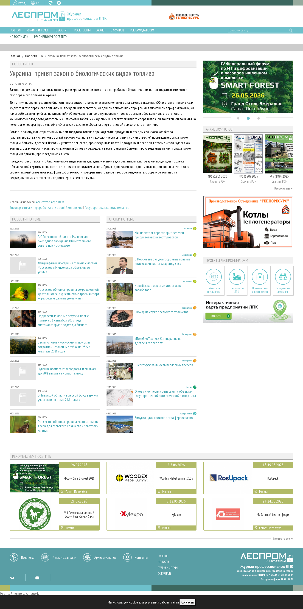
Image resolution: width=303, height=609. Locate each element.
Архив (100, 30)
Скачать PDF (217, 181)
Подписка (27, 557)
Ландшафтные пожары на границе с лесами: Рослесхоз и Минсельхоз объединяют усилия (68, 267)
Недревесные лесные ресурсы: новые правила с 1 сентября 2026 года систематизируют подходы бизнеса (63, 320)
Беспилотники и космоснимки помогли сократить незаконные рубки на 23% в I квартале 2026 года (65, 346)
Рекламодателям (142, 30)
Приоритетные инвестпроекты (260, 290)
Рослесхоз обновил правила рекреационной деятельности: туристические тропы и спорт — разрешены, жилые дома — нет (68, 293)
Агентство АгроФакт (50, 202)
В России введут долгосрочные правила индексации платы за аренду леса (162, 261)
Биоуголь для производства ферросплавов (164, 418)
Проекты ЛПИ (82, 30)
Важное (163, 556)
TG (59, 3)
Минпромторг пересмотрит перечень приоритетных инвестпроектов (160, 235)
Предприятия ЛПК (237, 290)
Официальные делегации (283, 290)
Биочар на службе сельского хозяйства (161, 312)
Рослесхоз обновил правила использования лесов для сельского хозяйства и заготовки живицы (68, 426)
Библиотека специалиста (213, 290)
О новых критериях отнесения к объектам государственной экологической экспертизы (165, 393)
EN (37, 2)
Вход (22, 2)
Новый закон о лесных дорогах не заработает (158, 287)
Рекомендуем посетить (50, 36)
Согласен (187, 602)
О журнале (117, 30)
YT (37, 577)
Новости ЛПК (19, 36)
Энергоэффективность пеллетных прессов (164, 365)
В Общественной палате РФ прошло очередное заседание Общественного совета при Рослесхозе (64, 241)
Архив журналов (105, 557)
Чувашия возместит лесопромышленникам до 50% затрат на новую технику (67, 371)
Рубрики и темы (37, 30)
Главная (15, 30)
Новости (60, 30)
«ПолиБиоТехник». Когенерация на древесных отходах (158, 340)
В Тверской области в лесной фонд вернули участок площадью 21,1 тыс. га (68, 397)
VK (50, 3)
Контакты (141, 557)
